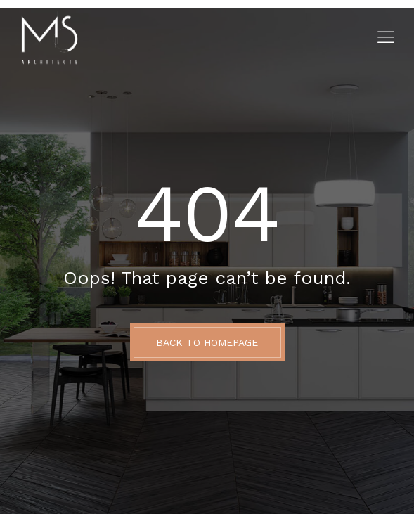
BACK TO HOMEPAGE (207, 342)
